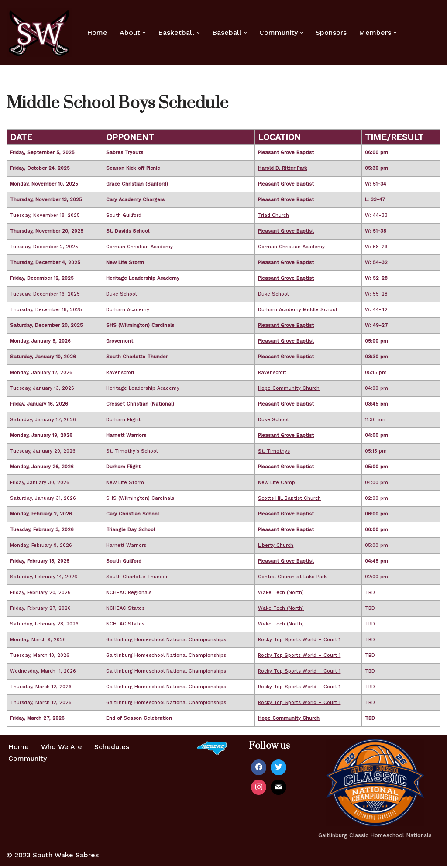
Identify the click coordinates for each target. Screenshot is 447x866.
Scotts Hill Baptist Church (289, 499)
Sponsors (331, 32)
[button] (144, 32)
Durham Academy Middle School (297, 310)
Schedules (112, 747)
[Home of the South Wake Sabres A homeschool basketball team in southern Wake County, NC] (39, 32)
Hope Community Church (289, 389)
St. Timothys (274, 451)
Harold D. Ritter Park (282, 169)
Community (27, 758)
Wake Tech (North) (281, 593)
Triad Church (273, 216)
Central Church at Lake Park (292, 577)
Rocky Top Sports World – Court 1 (299, 640)
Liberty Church (275, 546)
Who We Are (62, 747)
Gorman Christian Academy (291, 247)
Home (97, 32)
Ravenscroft (272, 373)
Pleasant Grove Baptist (286, 153)
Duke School (273, 294)
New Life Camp (276, 483)
